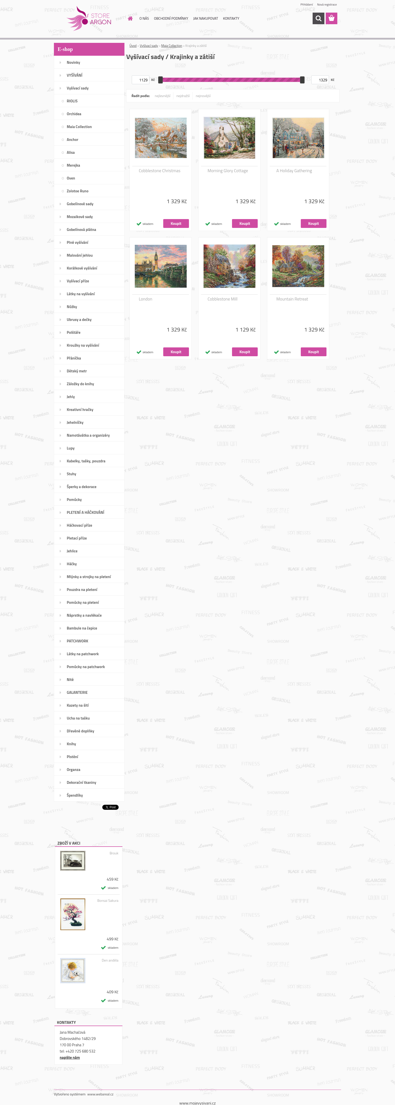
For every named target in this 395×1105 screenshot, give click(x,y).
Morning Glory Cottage (228, 170)
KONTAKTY (231, 18)
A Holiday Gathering (294, 170)
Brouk (114, 853)
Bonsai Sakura (107, 900)
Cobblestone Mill (223, 299)
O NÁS (144, 18)
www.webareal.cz (100, 1094)
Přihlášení (307, 4)
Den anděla (110, 960)
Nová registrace (327, 4)
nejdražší (183, 95)
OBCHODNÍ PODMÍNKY (171, 18)
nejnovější (203, 95)
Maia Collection (171, 45)
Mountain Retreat (292, 299)
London (145, 299)
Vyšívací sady (149, 45)
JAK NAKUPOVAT (205, 18)
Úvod (133, 45)
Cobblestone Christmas (159, 170)
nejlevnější (163, 95)
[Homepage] (130, 18)
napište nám (70, 1057)
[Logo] (88, 18)
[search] (318, 18)
